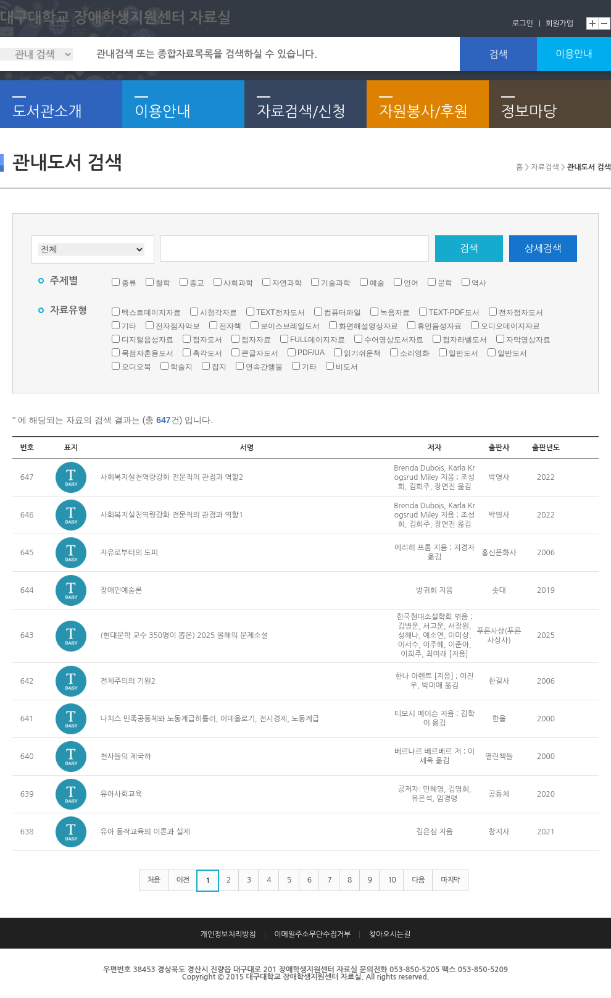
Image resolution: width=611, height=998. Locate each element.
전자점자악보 (178, 326)
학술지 (181, 367)
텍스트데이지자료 (151, 312)
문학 (445, 283)
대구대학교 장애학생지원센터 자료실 (115, 17)
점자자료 (256, 339)
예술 (377, 283)
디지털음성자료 (147, 339)
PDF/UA (311, 352)
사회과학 (238, 283)
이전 (183, 880)
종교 (196, 283)
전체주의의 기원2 (128, 681)
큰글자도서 (259, 353)
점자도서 (207, 339)
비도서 (347, 367)
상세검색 (543, 248)
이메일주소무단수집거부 (312, 934)
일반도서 (463, 353)
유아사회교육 (122, 794)
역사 (479, 283)
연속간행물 (264, 367)
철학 (163, 283)
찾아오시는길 (390, 934)
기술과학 (336, 283)
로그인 (522, 23)
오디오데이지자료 (510, 326)
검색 (498, 54)
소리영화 (415, 353)
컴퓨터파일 (342, 312)
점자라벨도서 (465, 339)
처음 (154, 880)
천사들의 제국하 (126, 756)
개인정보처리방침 (228, 934)
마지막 (450, 880)
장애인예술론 (122, 590)
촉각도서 (207, 353)
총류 (129, 283)
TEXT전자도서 (280, 312)
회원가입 (559, 23)
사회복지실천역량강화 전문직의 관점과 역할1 (172, 515)
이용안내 (573, 54)
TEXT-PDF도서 (454, 312)
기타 (129, 326)
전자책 (230, 326)
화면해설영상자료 (368, 326)
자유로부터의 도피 (130, 552)
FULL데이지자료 (317, 339)
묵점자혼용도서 (147, 353)
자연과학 (287, 283)
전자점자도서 (521, 312)
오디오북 (136, 367)
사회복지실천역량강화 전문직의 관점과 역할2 (172, 477)
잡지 (219, 367)
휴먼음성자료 (439, 326)
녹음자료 (395, 312)
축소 (605, 23)
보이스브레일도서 (290, 326)
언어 (411, 283)
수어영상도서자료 (393, 339)
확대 (592, 23)
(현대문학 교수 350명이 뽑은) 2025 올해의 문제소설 (184, 635)
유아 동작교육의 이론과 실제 (145, 832)
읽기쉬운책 (362, 353)
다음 (418, 880)
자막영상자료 (528, 339)
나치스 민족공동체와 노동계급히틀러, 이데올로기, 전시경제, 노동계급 (210, 719)
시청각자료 (218, 312)
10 (392, 880)
